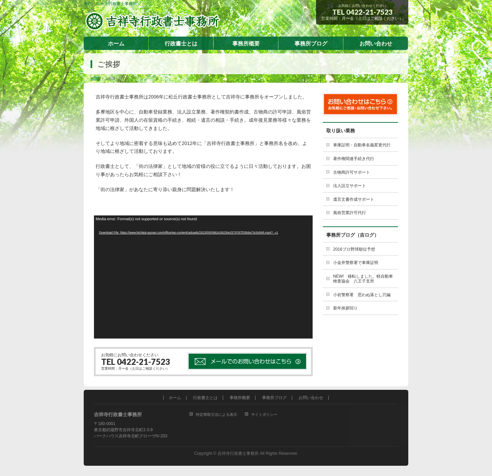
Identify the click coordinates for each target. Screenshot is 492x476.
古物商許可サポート (351, 172)
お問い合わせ (311, 398)
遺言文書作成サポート (353, 199)
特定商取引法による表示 (216, 414)
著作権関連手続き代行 (353, 158)
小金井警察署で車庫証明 (355, 262)
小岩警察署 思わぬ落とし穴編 (362, 294)
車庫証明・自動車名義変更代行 (362, 145)
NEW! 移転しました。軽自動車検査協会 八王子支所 (363, 279)
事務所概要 (240, 398)
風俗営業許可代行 (349, 212)
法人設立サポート (349, 185)
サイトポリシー (264, 414)
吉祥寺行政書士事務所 (238, 453)
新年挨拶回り (345, 308)
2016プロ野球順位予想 (354, 249)
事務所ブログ (274, 398)
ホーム (175, 398)
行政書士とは (205, 398)
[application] (203, 277)
